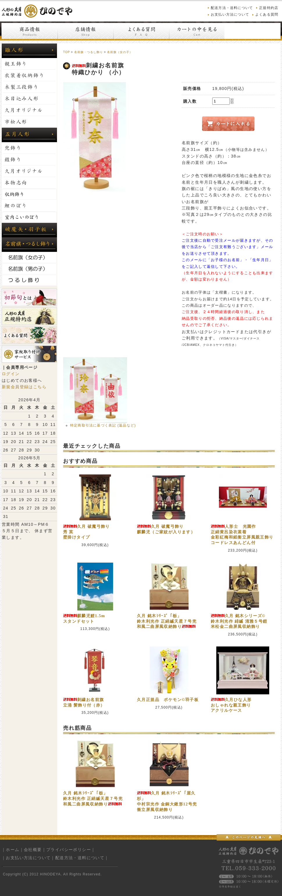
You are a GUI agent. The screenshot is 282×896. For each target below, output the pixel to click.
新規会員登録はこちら (24, 386)
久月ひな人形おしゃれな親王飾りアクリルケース (231, 705)
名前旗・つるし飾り (88, 52)
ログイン (11, 373)
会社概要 (33, 849)
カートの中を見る (197, 31)
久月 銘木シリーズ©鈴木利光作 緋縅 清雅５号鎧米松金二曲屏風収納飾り (239, 621)
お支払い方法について (230, 14)
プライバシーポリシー (68, 849)
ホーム (12, 849)
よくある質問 (266, 14)
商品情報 (29, 31)
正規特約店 (268, 8)
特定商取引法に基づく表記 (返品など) (103, 425)
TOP (66, 52)
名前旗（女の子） (120, 52)
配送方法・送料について (232, 8)
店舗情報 (85, 31)
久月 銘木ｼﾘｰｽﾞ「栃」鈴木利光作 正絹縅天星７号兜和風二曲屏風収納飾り (167, 621)
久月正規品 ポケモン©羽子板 (168, 700)
